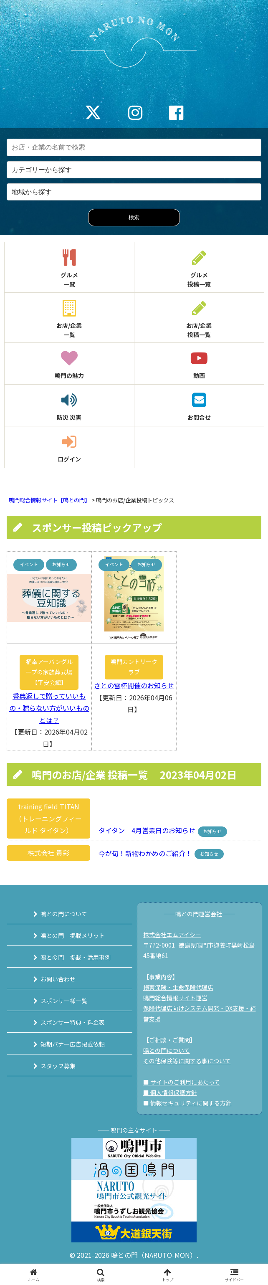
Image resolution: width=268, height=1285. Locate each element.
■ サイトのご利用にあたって (181, 1082)
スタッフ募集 (58, 1066)
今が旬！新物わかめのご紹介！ (143, 853)
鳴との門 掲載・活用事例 (75, 957)
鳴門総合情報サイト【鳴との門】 (49, 500)
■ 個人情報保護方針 (170, 1092)
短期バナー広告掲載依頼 (72, 1044)
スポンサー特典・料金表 (72, 1022)
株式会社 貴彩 (48, 853)
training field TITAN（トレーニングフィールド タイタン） (48, 818)
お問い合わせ (58, 979)
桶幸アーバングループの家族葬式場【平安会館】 (49, 672)
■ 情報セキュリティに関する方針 (187, 1103)
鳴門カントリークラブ (134, 666)
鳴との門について (63, 914)
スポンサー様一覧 (63, 1000)
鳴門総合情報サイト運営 (175, 998)
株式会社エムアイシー (172, 934)
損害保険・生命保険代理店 (178, 987)
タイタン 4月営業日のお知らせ (144, 830)
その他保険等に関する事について (187, 1061)
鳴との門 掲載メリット (72, 935)
